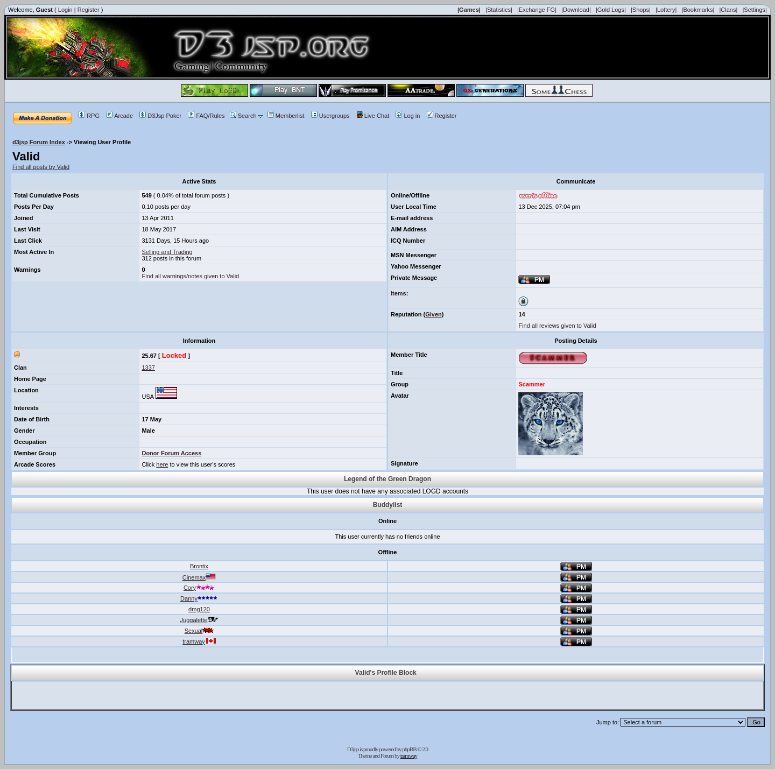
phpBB (409, 749)
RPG (89, 115)
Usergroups (330, 115)
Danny (199, 598)
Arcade (119, 115)
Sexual (199, 630)
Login (65, 9)
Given (433, 314)
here (162, 464)
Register (89, 9)
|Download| (576, 9)
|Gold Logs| (611, 9)
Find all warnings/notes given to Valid (190, 276)
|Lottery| (666, 9)
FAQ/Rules (206, 115)
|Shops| (641, 9)
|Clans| (728, 9)
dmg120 (199, 609)
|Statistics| (498, 9)
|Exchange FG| (536, 9)
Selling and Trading (167, 252)
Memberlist (286, 115)
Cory (199, 587)
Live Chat (372, 115)
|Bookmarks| (698, 9)
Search (243, 115)
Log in (408, 115)
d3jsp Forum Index (38, 142)
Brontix (199, 566)
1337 (148, 367)
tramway (199, 641)
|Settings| (754, 9)
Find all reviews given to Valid (557, 325)
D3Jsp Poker (160, 115)
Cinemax (199, 577)
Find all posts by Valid (40, 167)
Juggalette (199, 620)
